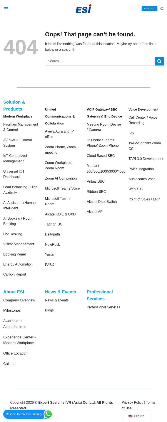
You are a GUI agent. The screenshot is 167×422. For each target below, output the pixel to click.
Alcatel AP (95, 212)
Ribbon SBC (96, 191)
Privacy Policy (132, 402)
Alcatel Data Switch (102, 201)
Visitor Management (18, 244)
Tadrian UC (53, 224)
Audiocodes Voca (142, 179)
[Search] (162, 9)
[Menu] (5, 8)
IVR (131, 133)
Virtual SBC (96, 181)
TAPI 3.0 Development (146, 159)
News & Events (56, 300)
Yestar (50, 254)
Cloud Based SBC (101, 156)
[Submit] (159, 61)
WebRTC (136, 189)
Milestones (12, 310)
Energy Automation (18, 264)
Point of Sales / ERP (144, 199)
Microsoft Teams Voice (62, 188)
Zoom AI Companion (61, 178)
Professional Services (103, 307)
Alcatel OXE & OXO (60, 214)
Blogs (49, 310)
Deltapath (52, 234)
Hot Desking (12, 234)
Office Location (15, 353)
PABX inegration (141, 169)
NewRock (52, 244)
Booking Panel (14, 254)
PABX (49, 265)
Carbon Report (14, 274)
